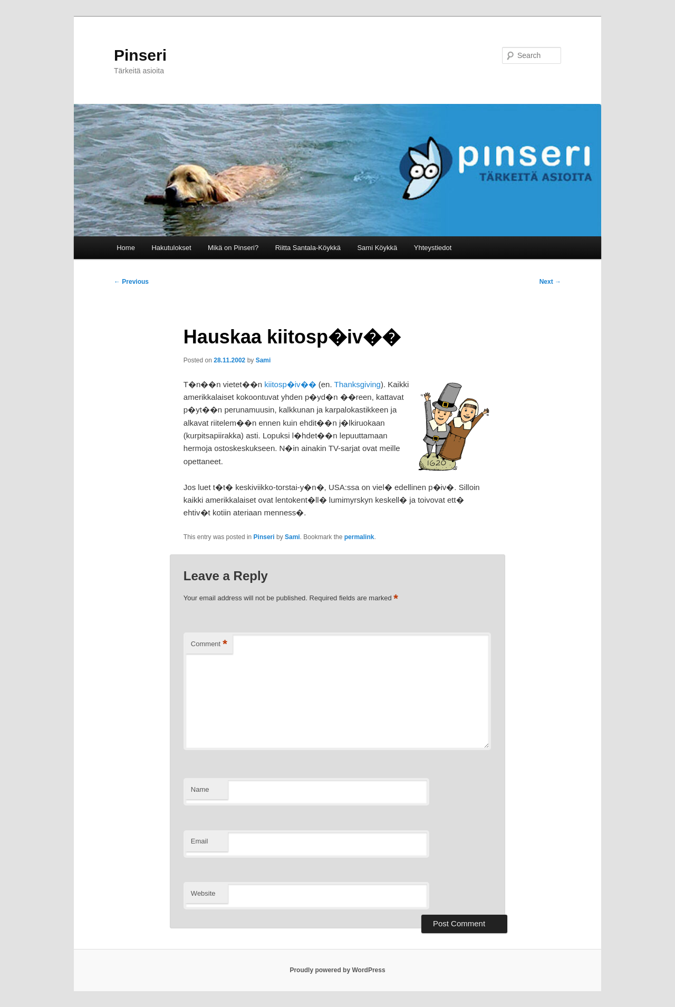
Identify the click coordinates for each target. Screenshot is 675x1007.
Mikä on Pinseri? (233, 248)
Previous (131, 281)
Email (199, 841)
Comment (209, 644)
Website (203, 893)
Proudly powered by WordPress (337, 970)
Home (126, 248)
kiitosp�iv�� (290, 384)
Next (550, 281)
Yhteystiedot (433, 248)
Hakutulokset (171, 248)
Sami (263, 360)
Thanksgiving (357, 384)
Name (200, 789)
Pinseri (140, 55)
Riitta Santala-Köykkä (308, 248)
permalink (359, 537)
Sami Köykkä (377, 248)
